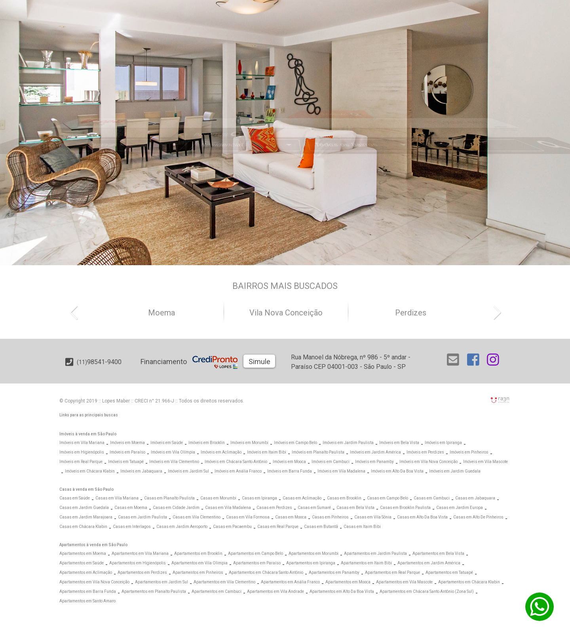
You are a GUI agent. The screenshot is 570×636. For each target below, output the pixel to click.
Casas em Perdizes (274, 507)
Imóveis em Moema (127, 442)
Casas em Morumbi (218, 498)
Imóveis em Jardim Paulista (348, 442)
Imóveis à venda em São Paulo (87, 434)
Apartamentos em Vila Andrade (275, 591)
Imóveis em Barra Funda (289, 471)
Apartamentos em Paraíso (257, 563)
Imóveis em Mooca (289, 461)
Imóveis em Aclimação (221, 452)
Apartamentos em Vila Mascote (404, 582)
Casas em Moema (130, 507)
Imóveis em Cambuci (331, 461)
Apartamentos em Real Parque (392, 572)
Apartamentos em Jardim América (428, 563)
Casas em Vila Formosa (248, 517)
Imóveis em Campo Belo (295, 442)
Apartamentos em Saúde (81, 563)
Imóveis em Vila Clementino (174, 461)
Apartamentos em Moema (82, 553)
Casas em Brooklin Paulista (405, 507)
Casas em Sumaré (314, 507)
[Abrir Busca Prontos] (489, 123)
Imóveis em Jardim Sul (188, 471)
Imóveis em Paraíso (127, 452)
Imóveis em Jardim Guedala (455, 471)
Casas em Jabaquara (475, 498)
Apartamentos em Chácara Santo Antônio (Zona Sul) (427, 591)
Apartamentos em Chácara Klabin (469, 582)
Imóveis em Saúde (166, 442)
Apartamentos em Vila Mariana (140, 553)
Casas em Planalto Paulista (169, 498)
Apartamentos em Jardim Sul (161, 582)
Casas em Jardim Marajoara (85, 517)
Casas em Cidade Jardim (176, 507)
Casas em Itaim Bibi (362, 526)
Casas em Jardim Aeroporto (181, 526)
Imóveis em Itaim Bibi (266, 452)
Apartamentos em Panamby (334, 572)
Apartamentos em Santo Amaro (87, 601)
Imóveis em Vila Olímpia (173, 452)
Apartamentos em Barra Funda (87, 591)
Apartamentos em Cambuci (216, 591)
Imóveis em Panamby (374, 461)
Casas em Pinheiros (330, 517)
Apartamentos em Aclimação (85, 572)
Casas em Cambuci (432, 498)
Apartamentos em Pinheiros (198, 572)
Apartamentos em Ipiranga (310, 563)
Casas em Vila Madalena (228, 507)
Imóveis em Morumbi (249, 442)
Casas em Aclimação (302, 498)
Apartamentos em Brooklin (198, 553)
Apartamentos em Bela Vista (438, 553)
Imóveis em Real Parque (81, 461)
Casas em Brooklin (344, 498)
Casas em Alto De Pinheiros (478, 517)
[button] (77, 312)
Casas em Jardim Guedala (84, 507)
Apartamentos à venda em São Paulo (93, 545)
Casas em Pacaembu (232, 526)
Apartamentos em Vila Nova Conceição (94, 582)
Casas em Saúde (74, 498)
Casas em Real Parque (277, 526)
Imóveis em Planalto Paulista (318, 452)
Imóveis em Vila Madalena (341, 471)
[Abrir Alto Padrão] (346, 98)
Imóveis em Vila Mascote (485, 461)
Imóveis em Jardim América (375, 452)
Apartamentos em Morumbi (313, 553)
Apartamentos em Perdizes (142, 572)
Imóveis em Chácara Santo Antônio (236, 461)
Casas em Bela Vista (355, 507)
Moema (161, 312)
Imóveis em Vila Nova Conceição (428, 461)
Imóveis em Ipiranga (443, 442)
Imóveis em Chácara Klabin (90, 471)
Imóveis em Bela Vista (399, 442)
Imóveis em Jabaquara (141, 471)
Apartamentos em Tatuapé (449, 572)
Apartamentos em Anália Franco (290, 582)
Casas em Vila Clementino (196, 517)
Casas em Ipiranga (259, 498)
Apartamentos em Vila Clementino (224, 582)
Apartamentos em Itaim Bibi (366, 563)
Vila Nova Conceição (286, 312)
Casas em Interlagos (132, 526)
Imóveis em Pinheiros (469, 452)
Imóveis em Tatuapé (126, 461)
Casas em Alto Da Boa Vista (422, 517)
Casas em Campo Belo (387, 498)
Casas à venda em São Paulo (86, 489)
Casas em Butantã (321, 526)
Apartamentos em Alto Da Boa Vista (342, 591)
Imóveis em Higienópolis (81, 452)
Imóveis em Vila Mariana (81, 442)
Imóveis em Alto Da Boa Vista (397, 471)
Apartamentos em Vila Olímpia (199, 563)
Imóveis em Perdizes (425, 452)
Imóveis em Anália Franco (238, 471)
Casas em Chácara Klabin (83, 526)
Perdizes (410, 312)
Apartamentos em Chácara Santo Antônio (266, 572)
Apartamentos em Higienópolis (137, 563)
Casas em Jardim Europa (459, 507)
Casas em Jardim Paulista (142, 517)
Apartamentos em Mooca (347, 582)
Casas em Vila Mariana (117, 498)
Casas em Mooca (290, 517)
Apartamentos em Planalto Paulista (154, 591)
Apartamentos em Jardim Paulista (375, 553)
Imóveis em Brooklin (206, 442)
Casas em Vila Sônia (372, 517)
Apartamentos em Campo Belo (255, 553)
